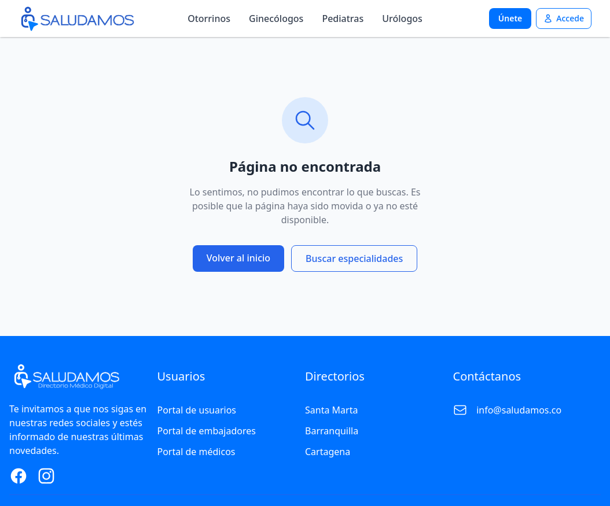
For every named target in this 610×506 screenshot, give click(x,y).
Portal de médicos (196, 451)
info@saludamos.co (518, 410)
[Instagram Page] (46, 476)
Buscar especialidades (354, 258)
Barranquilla (331, 430)
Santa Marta (331, 410)
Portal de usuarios (197, 410)
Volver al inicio (238, 258)
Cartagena (327, 451)
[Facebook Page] (18, 476)
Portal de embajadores (206, 430)
